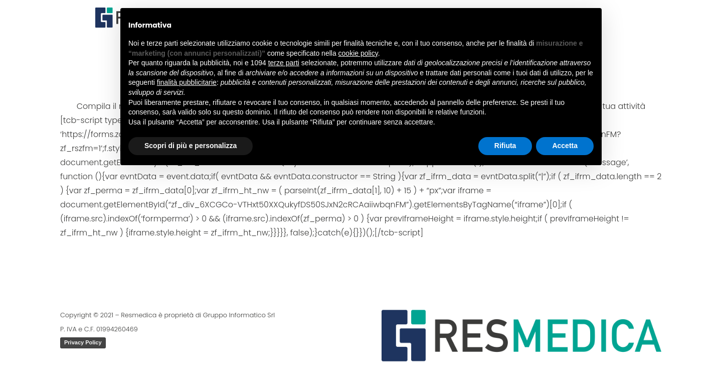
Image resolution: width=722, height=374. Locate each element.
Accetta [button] (565, 146)
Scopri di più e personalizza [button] (190, 146)
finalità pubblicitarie (187, 82)
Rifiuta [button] (505, 146)
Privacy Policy (83, 342)
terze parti (283, 63)
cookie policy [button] (358, 53)
